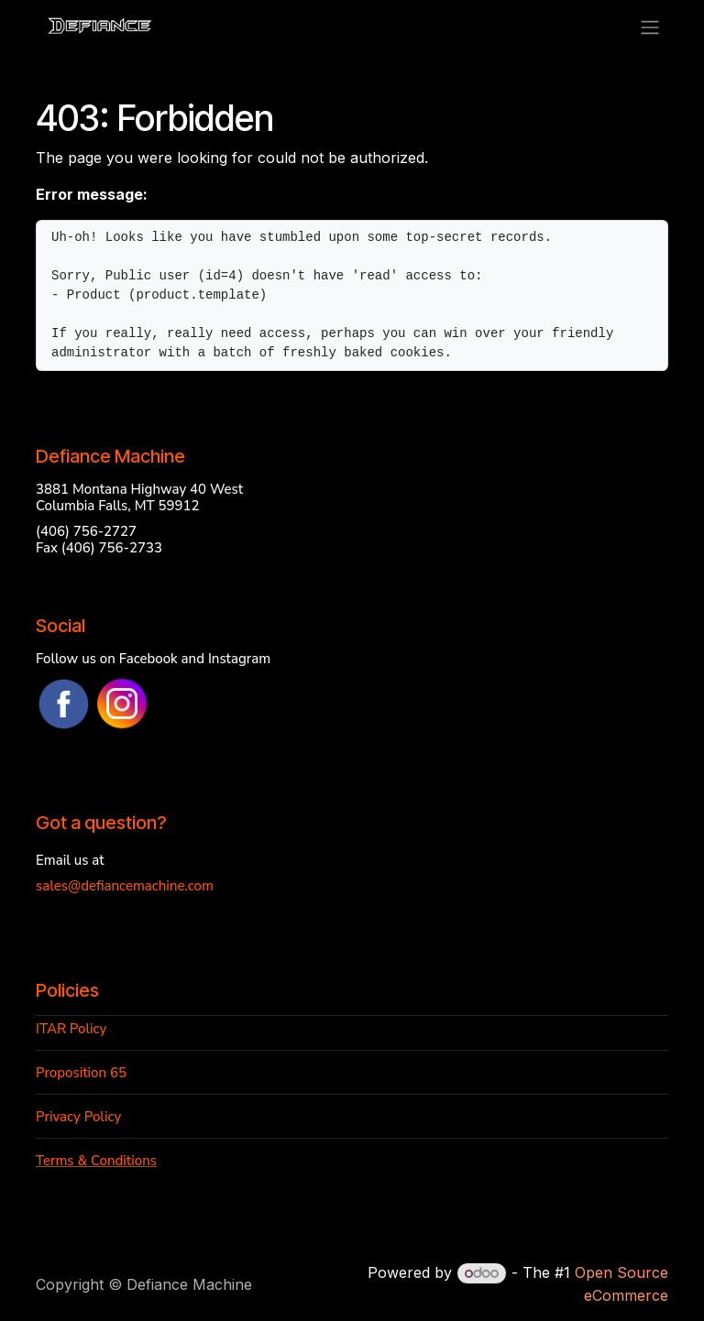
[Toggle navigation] (650, 26)
